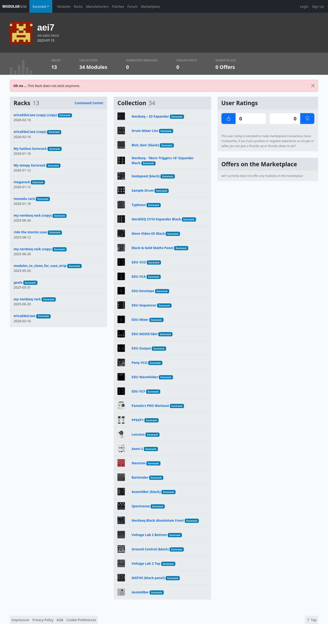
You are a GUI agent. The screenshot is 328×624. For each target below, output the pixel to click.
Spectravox (141, 506)
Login (304, 6)
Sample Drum (143, 190)
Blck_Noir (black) (145, 145)
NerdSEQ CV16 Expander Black (156, 219)
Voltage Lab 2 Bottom (149, 535)
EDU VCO (139, 262)
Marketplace (150, 6)
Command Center (89, 103)
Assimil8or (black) (146, 491)
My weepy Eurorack (30, 165)
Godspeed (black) (146, 176)
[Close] (313, 85)
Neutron (138, 463)
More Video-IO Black (148, 233)
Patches (118, 6)
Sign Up (318, 6)
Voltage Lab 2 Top (146, 563)
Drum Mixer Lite (145, 130)
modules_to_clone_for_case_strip (40, 265)
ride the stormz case (30, 232)
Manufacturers (97, 6)
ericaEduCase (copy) (30, 131)
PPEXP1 (138, 420)
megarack (22, 182)
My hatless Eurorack (30, 148)
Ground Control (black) (150, 549)
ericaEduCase (25, 316)
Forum (132, 6)
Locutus (138, 434)
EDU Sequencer (144, 305)
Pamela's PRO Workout (150, 405)
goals (18, 282)
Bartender (140, 477)
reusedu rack (24, 198)
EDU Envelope (143, 291)
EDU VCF (138, 391)
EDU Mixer (140, 319)
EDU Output (141, 348)
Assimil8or (140, 592)
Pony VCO (139, 362)
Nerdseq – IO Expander (150, 116)
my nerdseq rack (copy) (33, 215)
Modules (64, 6)
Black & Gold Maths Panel (152, 248)
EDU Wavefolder (145, 377)
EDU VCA (139, 276)
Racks (78, 6)
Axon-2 (137, 448)
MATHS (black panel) (148, 578)
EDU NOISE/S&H (145, 334)
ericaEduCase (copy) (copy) (35, 115)
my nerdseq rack (27, 299)
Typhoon (139, 205)
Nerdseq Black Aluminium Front (158, 520)
